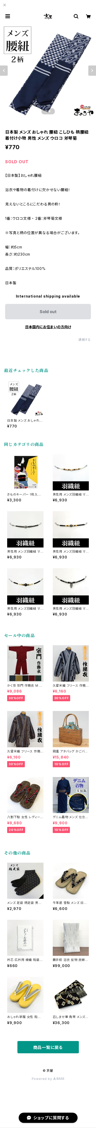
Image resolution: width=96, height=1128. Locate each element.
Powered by (48, 1079)
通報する (84, 340)
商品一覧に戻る (48, 1047)
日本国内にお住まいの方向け (48, 327)
